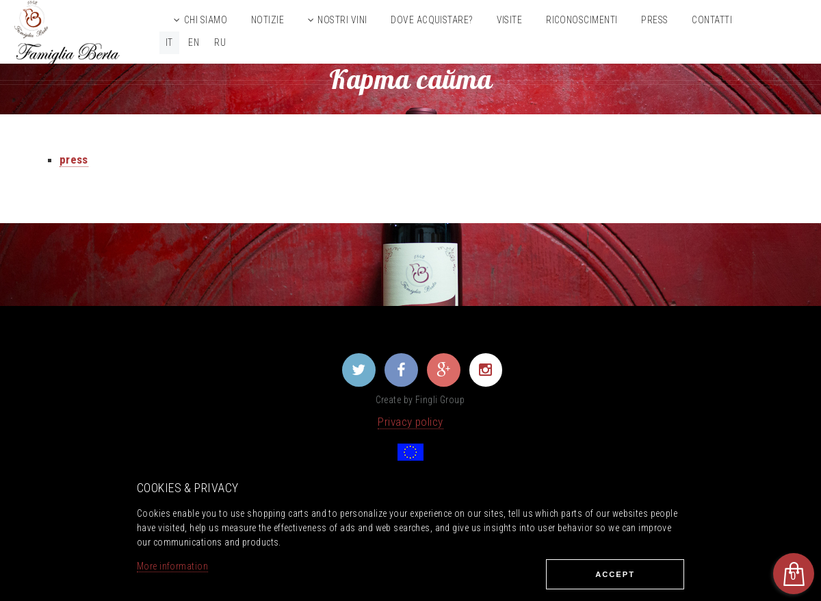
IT (169, 42)
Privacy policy (410, 422)
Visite (510, 19)
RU (220, 42)
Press (654, 19)
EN (193, 42)
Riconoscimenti (582, 19)
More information (172, 566)
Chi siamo (205, 19)
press (74, 159)
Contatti (712, 19)
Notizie (267, 19)
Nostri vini (342, 19)
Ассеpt (615, 574)
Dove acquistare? (432, 19)
